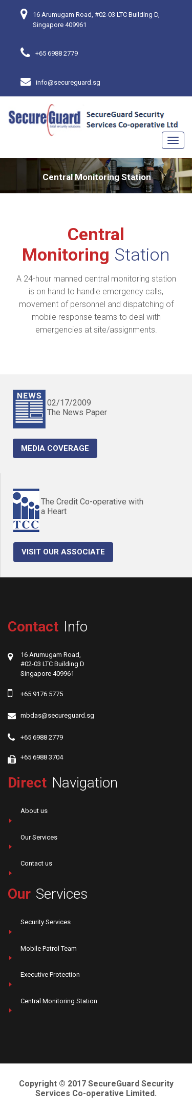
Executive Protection (50, 974)
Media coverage (55, 448)
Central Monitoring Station (58, 1001)
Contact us (36, 863)
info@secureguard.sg (68, 82)
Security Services (45, 922)
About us (34, 811)
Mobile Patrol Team (48, 948)
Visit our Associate (63, 551)
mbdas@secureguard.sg (57, 715)
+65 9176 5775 (41, 694)
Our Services (38, 837)
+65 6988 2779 (56, 53)
